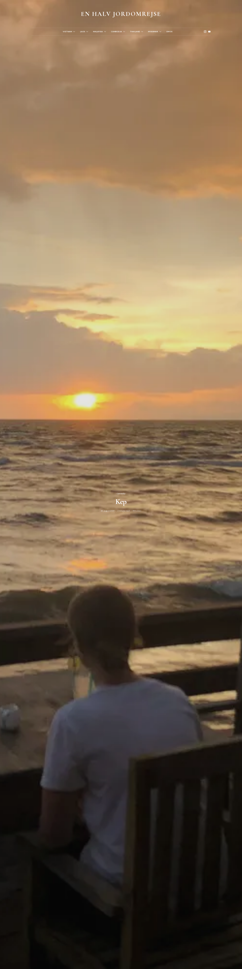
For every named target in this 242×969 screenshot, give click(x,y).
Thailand (135, 31)
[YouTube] (209, 31)
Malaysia (98, 31)
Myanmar (153, 31)
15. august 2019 (108, 511)
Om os (169, 31)
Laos (82, 31)
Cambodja (116, 31)
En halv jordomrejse (121, 14)
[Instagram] (205, 31)
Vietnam (67, 31)
